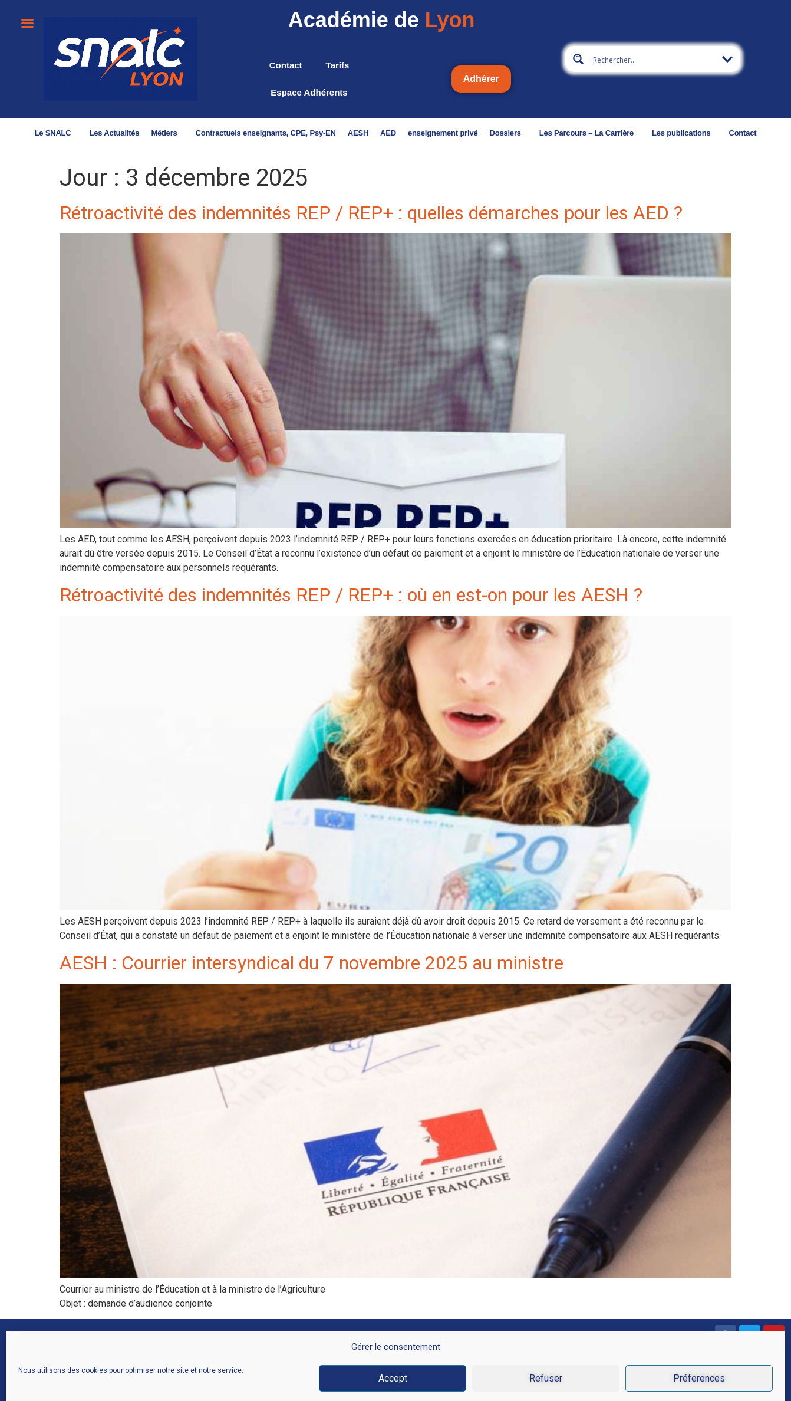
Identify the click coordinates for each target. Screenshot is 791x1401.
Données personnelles (657, 1385)
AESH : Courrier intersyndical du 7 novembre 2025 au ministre (311, 963)
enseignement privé (420, 133)
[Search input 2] (653, 59)
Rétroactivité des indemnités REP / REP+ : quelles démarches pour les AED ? (371, 213)
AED (366, 133)
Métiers (144, 133)
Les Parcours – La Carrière (566, 133)
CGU (557, 1385)
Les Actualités (92, 133)
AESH (335, 133)
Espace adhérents (309, 92)
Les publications (661, 133)
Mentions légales (435, 1385)
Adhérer (481, 79)
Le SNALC (33, 133)
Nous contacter (34, 1382)
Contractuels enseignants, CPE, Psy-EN (243, 133)
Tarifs (338, 65)
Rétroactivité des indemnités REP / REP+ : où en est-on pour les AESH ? (351, 595)
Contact (285, 65)
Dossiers (486, 133)
